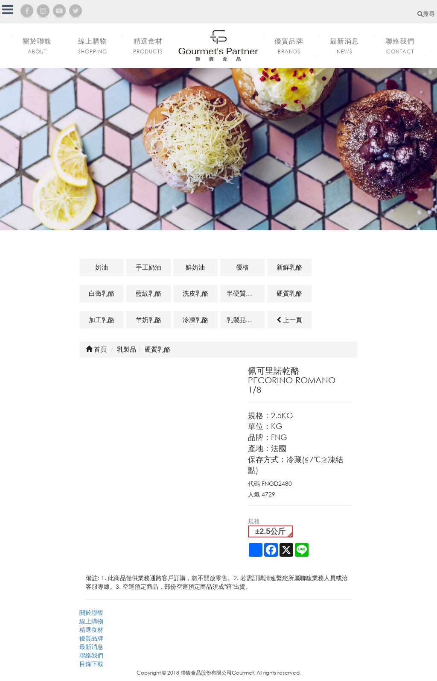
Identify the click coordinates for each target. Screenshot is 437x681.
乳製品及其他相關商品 (246, 319)
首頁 (96, 349)
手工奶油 (148, 267)
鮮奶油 (195, 267)
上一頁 (289, 319)
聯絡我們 (91, 655)
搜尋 (426, 13)
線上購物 (91, 621)
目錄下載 (91, 664)
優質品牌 (91, 638)
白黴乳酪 (101, 293)
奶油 (101, 267)
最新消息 (91, 647)
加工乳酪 (101, 319)
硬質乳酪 (289, 293)
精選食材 (91, 629)
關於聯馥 (91, 612)
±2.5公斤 (270, 531)
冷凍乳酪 (195, 319)
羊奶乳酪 (148, 319)
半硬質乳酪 (243, 293)
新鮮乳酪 (289, 267)
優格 (242, 267)
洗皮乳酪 (195, 293)
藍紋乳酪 (148, 293)
